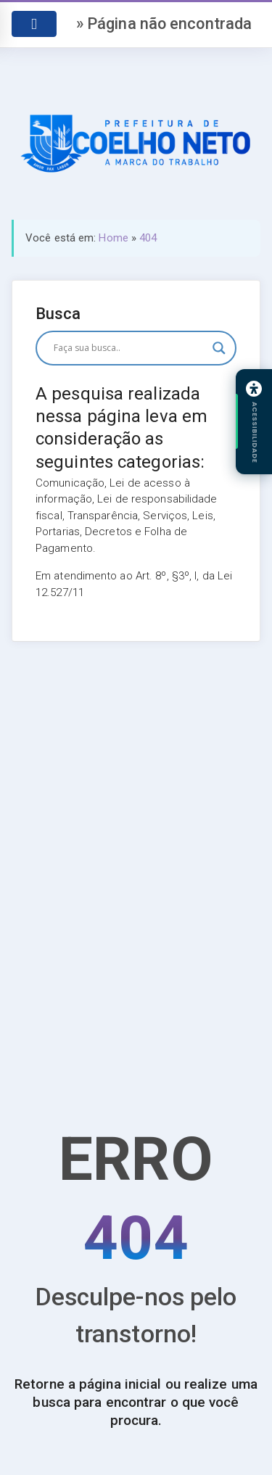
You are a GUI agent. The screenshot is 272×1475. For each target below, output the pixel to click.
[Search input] (129, 348)
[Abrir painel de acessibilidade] (254, 422)
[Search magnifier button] (219, 348)
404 (148, 237)
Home (113, 237)
